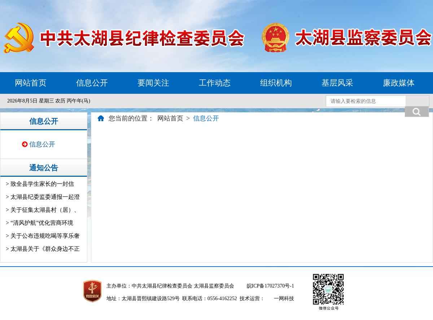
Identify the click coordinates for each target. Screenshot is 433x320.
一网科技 (284, 298)
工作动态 (215, 82)
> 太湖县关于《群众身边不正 (43, 249)
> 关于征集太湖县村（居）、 (43, 210)
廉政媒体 (399, 82)
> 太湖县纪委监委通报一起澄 (43, 197)
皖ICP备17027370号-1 (270, 286)
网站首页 (31, 82)
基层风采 (337, 82)
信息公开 (92, 82)
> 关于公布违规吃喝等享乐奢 (43, 236)
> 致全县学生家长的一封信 (40, 184)
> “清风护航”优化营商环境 (39, 223)
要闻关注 (153, 82)
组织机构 (276, 82)
